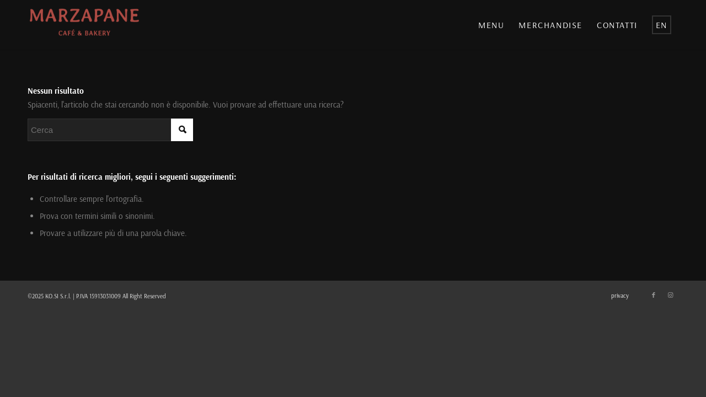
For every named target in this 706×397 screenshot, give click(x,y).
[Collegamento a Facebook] (653, 295)
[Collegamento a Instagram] (670, 295)
